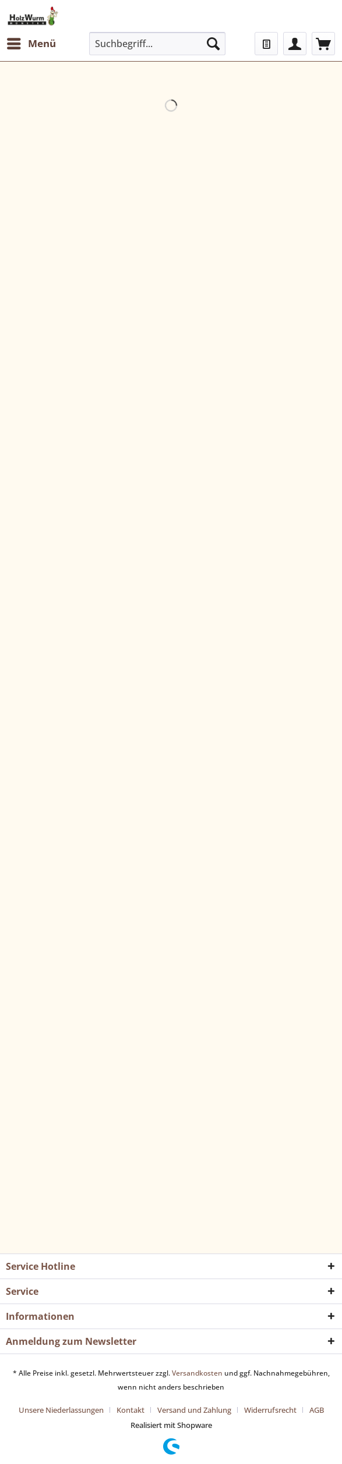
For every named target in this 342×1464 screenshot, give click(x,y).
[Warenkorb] (323, 43)
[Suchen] (213, 43)
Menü (31, 42)
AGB (316, 1410)
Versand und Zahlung (194, 1410)
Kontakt (130, 1410)
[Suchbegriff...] (157, 43)
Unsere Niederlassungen (61, 1410)
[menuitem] (31, 43)
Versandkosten (197, 1373)
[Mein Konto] (294, 43)
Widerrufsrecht (270, 1410)
